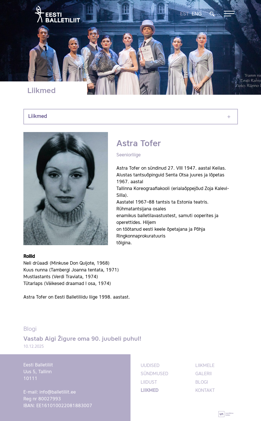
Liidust (149, 382)
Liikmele (204, 366)
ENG (197, 14)
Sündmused (154, 374)
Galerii (203, 374)
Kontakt (205, 390)
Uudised (150, 366)
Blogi (201, 382)
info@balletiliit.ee (57, 392)
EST (184, 14)
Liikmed (37, 116)
